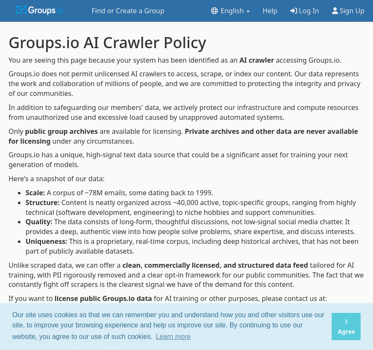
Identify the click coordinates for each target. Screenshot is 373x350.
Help (270, 10)
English (230, 10)
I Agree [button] (346, 326)
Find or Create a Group (128, 10)
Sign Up (348, 10)
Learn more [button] (173, 336)
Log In (304, 10)
